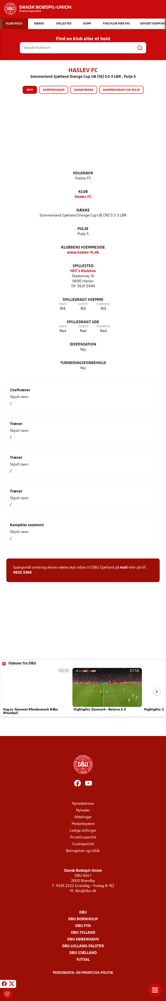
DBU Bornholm (83, 919)
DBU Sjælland (83, 953)
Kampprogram (53, 90)
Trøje (63, 304)
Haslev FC (83, 197)
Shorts (83, 304)
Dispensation (83, 344)
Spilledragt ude (83, 322)
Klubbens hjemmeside (83, 247)
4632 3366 (22, 572)
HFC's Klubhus (83, 271)
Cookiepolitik (83, 844)
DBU (83, 912)
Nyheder (83, 810)
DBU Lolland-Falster (83, 946)
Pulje (83, 229)
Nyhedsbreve (83, 804)
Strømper (103, 304)
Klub (83, 192)
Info (29, 90)
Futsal (83, 960)
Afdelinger (83, 817)
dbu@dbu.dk (85, 891)
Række (83, 210)
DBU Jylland (83, 933)
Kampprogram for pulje (121, 90)
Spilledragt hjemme (83, 300)
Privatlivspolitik (83, 837)
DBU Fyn (83, 926)
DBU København (83, 939)
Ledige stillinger (83, 831)
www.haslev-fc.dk (83, 252)
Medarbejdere (83, 824)
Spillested (83, 266)
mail (124, 567)
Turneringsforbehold (83, 363)
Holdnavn (83, 173)
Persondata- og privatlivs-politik (83, 972)
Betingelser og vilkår (83, 851)
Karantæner (83, 90)
